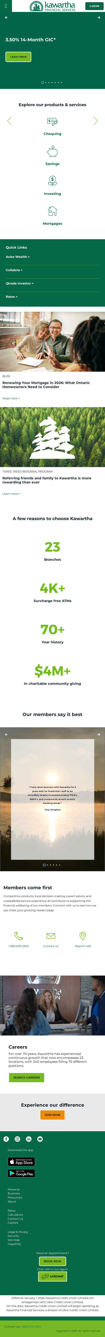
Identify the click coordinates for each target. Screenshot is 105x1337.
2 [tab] (46, 83)
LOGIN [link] (94, 6)
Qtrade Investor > (20, 283)
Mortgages (52, 223)
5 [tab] (55, 83)
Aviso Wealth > (18, 257)
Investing (52, 194)
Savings (52, 164)
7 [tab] (61, 83)
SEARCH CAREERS (26, 1077)
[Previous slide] (99, 17)
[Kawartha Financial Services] (52, 6)
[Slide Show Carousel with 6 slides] (52, 799)
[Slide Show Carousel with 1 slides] (52, 1112)
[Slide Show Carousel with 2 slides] (52, 172)
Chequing (52, 134)
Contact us (50, 946)
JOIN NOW (52, 1115)
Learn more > (11, 493)
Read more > (11, 398)
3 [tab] (49, 83)
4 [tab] (52, 83)
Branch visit (83, 946)
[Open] (6, 6)
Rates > (12, 297)
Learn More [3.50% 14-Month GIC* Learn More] (18, 56)
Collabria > (14, 270)
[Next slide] (6, 17)
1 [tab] (43, 83)
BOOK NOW (52, 1261)
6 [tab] (58, 83)
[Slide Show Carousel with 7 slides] (52, 49)
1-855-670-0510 (19, 946)
